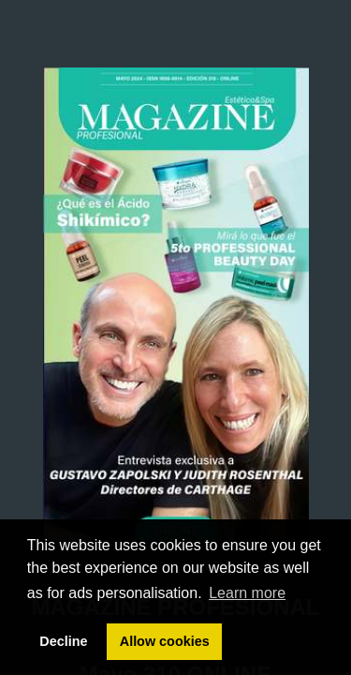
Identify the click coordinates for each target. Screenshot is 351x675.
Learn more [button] (247, 593)
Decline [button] (63, 641)
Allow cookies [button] (165, 641)
